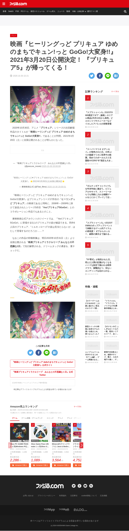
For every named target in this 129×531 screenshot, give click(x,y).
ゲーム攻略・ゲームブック (32, 418)
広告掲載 (99, 496)
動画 (91, 4)
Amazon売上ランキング (24, 406)
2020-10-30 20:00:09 (51, 166)
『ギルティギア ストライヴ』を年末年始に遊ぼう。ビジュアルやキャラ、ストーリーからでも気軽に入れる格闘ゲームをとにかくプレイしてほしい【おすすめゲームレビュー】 (98, 192)
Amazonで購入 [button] (19, 466)
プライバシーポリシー (48, 496)
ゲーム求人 (76, 4)
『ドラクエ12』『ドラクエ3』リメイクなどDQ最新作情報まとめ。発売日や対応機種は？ (111, 305)
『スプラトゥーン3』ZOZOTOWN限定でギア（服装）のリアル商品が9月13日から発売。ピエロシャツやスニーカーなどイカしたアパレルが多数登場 (99, 118)
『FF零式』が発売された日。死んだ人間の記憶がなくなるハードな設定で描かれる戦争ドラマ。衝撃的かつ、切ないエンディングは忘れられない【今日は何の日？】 (98, 265)
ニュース (85, 4)
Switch (39, 4)
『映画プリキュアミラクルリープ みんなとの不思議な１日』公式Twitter (42, 373)
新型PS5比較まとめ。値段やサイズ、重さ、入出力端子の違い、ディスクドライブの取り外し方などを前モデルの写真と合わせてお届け (111, 356)
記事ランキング (94, 91)
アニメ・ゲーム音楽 (75, 418)
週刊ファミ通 (115, 4)
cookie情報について (86, 496)
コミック (50, 418)
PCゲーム (51, 4)
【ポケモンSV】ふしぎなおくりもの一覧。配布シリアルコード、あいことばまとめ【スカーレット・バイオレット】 (111, 330)
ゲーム (14, 418)
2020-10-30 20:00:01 (56, 187)
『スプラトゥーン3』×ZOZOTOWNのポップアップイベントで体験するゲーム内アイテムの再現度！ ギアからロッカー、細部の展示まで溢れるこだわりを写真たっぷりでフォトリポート (98, 229)
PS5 (44, 4)
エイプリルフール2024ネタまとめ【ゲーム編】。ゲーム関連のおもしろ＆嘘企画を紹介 (92, 356)
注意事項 (73, 496)
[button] (81, 446)
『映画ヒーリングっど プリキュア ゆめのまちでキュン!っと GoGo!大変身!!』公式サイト (42, 363)
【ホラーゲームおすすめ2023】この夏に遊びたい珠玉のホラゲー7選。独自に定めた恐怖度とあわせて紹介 (92, 305)
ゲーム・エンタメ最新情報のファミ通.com (15, 10)
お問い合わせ (32, 496)
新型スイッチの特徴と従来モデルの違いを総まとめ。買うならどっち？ (92, 330)
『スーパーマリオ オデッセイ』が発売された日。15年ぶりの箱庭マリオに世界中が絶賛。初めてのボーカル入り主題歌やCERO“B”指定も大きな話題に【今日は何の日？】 (99, 155)
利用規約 (63, 496)
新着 (33, 4)
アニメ (35, 10)
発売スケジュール (63, 4)
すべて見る (77, 406)
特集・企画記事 (101, 4)
